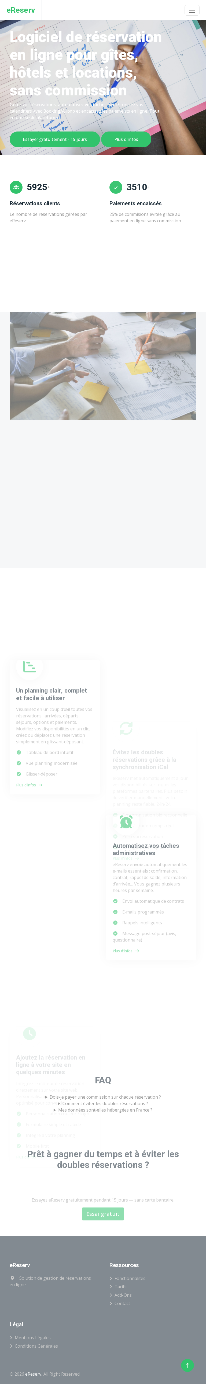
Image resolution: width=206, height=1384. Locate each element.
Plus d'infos (126, 139)
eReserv (33, 1374)
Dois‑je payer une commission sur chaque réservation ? (105, 1097)
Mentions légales (33, 1338)
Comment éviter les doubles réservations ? (105, 1103)
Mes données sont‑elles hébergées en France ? (105, 1110)
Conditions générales (36, 1346)
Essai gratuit (103, 1232)
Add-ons (123, 1295)
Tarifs (121, 1287)
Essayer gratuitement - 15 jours (55, 139)
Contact (122, 1303)
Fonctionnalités (130, 1278)
